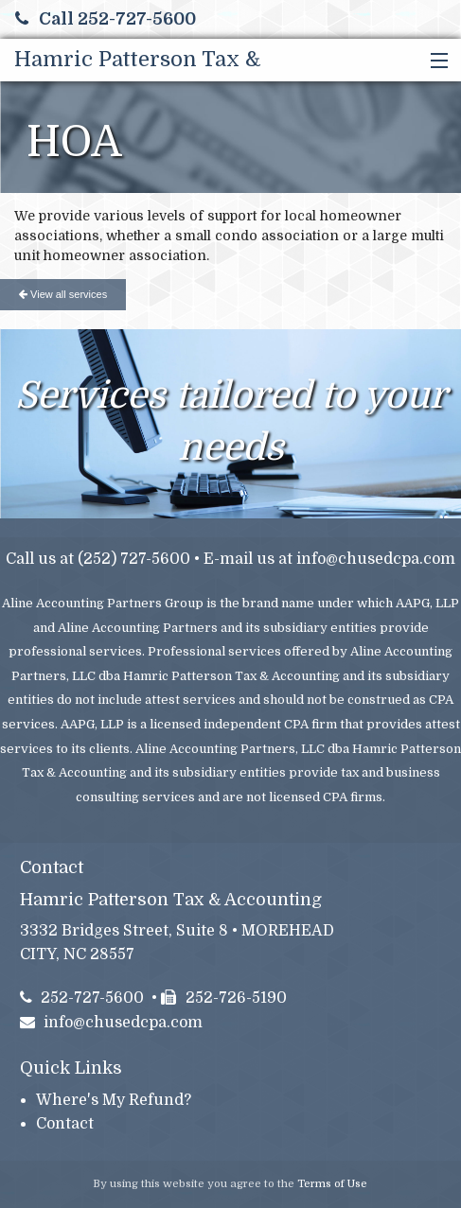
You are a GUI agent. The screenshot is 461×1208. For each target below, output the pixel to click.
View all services (63, 294)
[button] (435, 61)
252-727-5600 (82, 998)
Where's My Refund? (113, 1100)
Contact (65, 1123)
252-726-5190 (224, 998)
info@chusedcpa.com (375, 559)
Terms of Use (332, 1184)
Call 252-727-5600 (105, 18)
